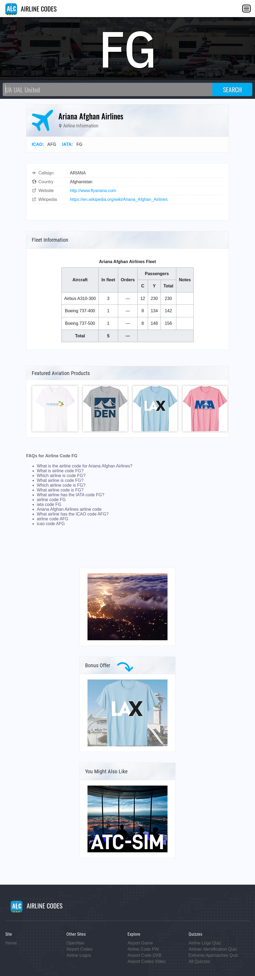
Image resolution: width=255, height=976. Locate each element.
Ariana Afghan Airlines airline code (69, 509)
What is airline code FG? (60, 471)
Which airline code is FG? (61, 485)
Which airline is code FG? (61, 475)
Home (11, 943)
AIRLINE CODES (31, 8)
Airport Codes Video (147, 961)
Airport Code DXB (144, 955)
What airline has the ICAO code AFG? (73, 514)
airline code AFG (52, 519)
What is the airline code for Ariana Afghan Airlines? (84, 466)
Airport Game (140, 943)
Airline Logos (78, 955)
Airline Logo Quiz (205, 943)
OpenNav (75, 943)
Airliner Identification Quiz (213, 949)
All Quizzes (199, 961)
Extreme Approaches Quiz (213, 955)
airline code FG (51, 499)
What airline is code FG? (60, 480)
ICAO (37, 144)
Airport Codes (79, 949)
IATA (66, 144)
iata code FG (49, 504)
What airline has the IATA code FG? (70, 495)
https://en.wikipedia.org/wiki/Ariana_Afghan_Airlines (119, 199)
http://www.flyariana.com (93, 190)
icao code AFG (51, 523)
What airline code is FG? (60, 490)
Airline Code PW (143, 949)
